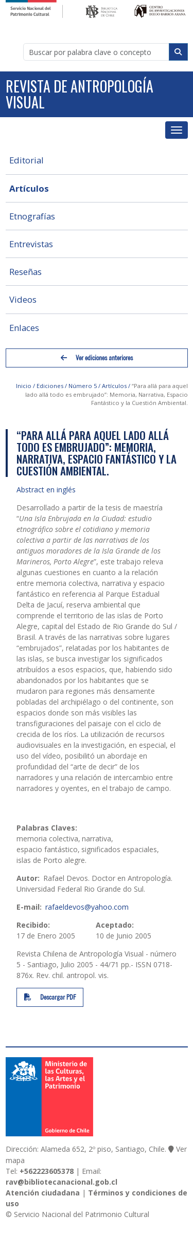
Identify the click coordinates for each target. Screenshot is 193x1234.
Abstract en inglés (46, 489)
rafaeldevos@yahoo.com (87, 907)
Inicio (23, 386)
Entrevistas (31, 244)
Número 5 (82, 386)
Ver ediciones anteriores (97, 358)
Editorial (26, 160)
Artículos (29, 188)
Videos (23, 299)
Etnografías (32, 216)
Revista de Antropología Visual (79, 94)
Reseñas (25, 272)
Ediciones (50, 386)
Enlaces (24, 328)
